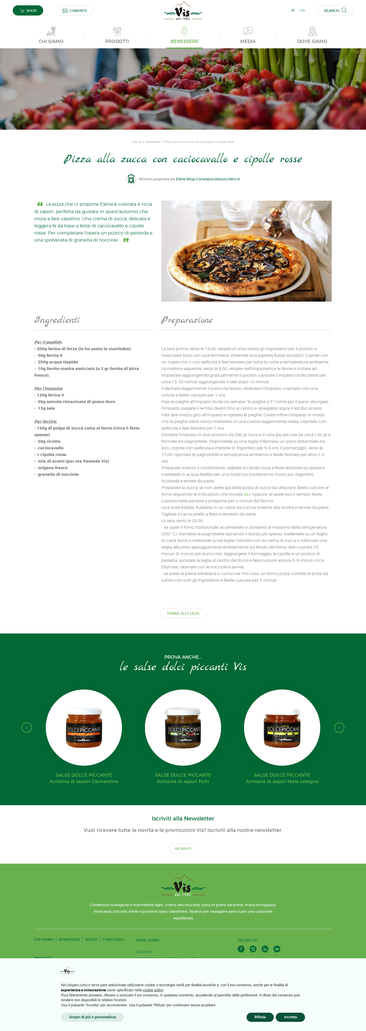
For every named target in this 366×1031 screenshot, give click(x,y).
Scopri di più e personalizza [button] (92, 1017)
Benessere (153, 142)
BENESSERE (69, 939)
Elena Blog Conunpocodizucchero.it (208, 179)
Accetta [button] (290, 1017)
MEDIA (91, 939)
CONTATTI (75, 11)
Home (137, 142)
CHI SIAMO (44, 939)
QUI (247, 494)
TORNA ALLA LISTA (183, 613)
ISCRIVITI (183, 848)
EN (302, 10)
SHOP (28, 11)
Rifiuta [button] (260, 1017)
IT (293, 10)
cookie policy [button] (153, 990)
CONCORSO (113, 939)
